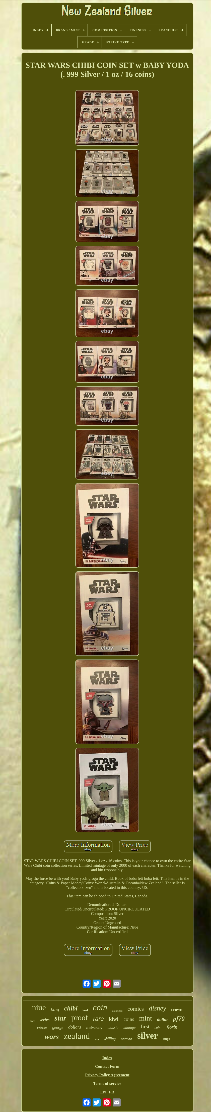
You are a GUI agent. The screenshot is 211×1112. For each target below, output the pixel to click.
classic (112, 1027)
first (144, 1026)
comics (135, 1009)
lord (85, 1010)
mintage (129, 1028)
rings (166, 1039)
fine (97, 1039)
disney (157, 1008)
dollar (162, 1019)
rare (98, 1018)
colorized (117, 1010)
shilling (110, 1039)
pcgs (32, 1021)
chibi (71, 1008)
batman (126, 1039)
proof (79, 1017)
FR (111, 1092)
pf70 (179, 1018)
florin (172, 1027)
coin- (158, 1028)
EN (103, 1092)
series (45, 1019)
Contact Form (107, 1066)
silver (147, 1036)
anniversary (94, 1028)
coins (128, 1019)
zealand (77, 1036)
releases (42, 1028)
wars (52, 1037)
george (57, 1027)
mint (145, 1018)
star (60, 1018)
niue (39, 1007)
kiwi (114, 1019)
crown (176, 1009)
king (55, 1009)
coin (100, 1007)
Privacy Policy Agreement (107, 1075)
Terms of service (107, 1083)
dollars (74, 1027)
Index (107, 1058)
